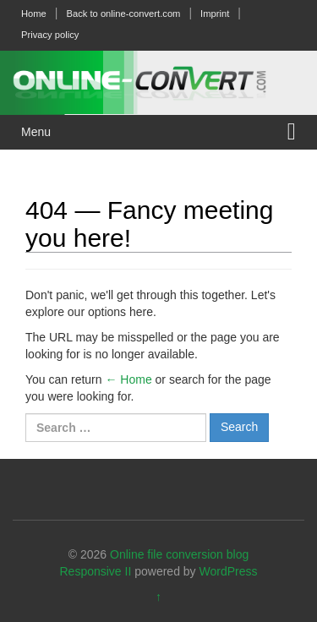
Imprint (214, 13)
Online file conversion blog (179, 554)
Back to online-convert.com (123, 13)
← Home (128, 379)
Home (33, 13)
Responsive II (96, 571)
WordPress (228, 571)
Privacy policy (50, 35)
